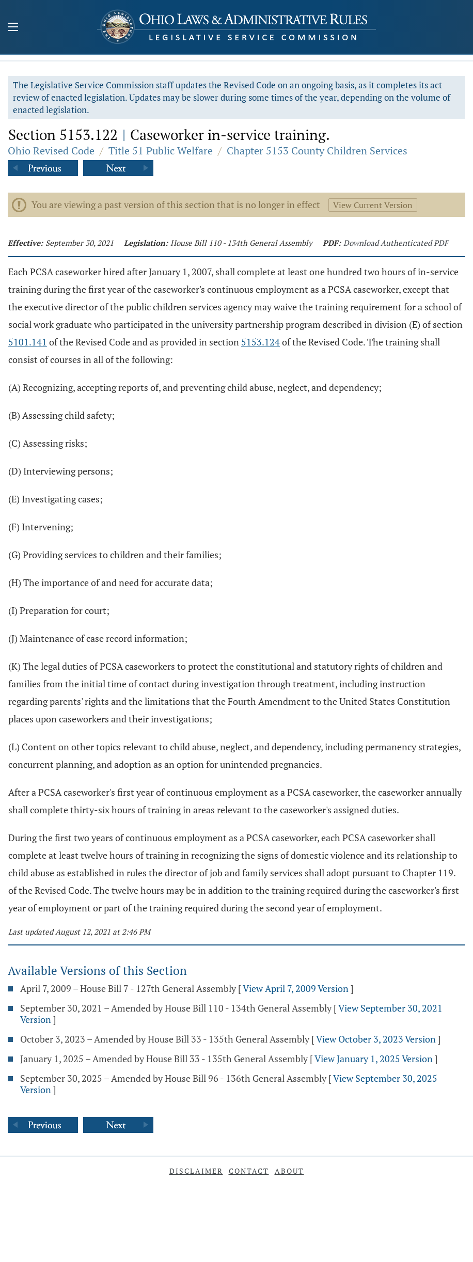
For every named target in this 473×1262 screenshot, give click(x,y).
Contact (249, 1171)
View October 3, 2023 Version (376, 1039)
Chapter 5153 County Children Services (317, 150)
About (289, 1171)
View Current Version (373, 205)
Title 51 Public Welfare (160, 150)
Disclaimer (196, 1171)
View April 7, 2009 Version (296, 988)
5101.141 (27, 342)
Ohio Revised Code (51, 150)
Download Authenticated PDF (395, 243)
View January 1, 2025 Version (373, 1058)
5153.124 (260, 342)
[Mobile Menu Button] (13, 28)
